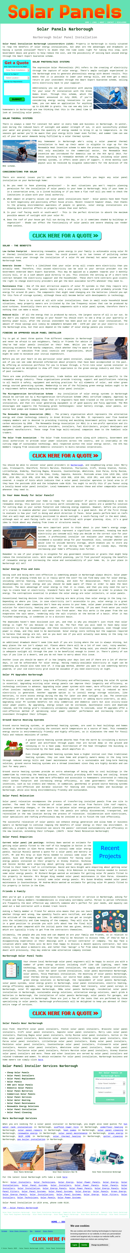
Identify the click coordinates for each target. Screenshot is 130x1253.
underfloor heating (111, 1127)
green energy (115, 1133)
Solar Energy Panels (55, 1188)
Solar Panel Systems (34, 1185)
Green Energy (118, 1191)
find (11, 1029)
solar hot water (47, 971)
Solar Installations (42, 1194)
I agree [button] (74, 1245)
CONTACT (110, 22)
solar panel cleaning (110, 1130)
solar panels (33, 113)
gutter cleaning (113, 1136)
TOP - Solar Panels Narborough (20, 1208)
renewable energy (12, 379)
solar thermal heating (67, 1136)
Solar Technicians (44, 1182)
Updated (38, 1231)
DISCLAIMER (121, 22)
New (31, 1231)
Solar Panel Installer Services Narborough (40, 1066)
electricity (46, 83)
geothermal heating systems (62, 725)
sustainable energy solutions (54, 992)
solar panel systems (14, 983)
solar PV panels (105, 873)
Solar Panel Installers (18, 1231)
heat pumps (69, 1130)
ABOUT (102, 22)
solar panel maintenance (72, 1133)
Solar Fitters (110, 1194)
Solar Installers (21, 1182)
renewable (68, 157)
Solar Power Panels (88, 1182)
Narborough (77, 465)
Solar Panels (110, 1185)
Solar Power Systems (69, 1198)
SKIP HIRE (24, 1136)
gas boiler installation (31, 1139)
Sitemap (4, 1231)
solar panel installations (88, 983)
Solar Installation (29, 1188)
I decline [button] (84, 1245)
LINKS (94, 22)
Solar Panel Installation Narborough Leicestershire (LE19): (39, 44)
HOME (87, 22)
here (40, 1060)
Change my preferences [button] (99, 1245)
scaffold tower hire (66, 1127)
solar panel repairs (30, 1130)
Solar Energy (66, 1182)
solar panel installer (69, 359)
